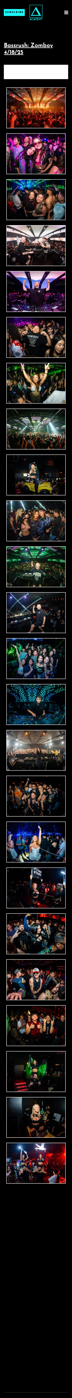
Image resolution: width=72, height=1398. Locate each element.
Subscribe (14, 12)
